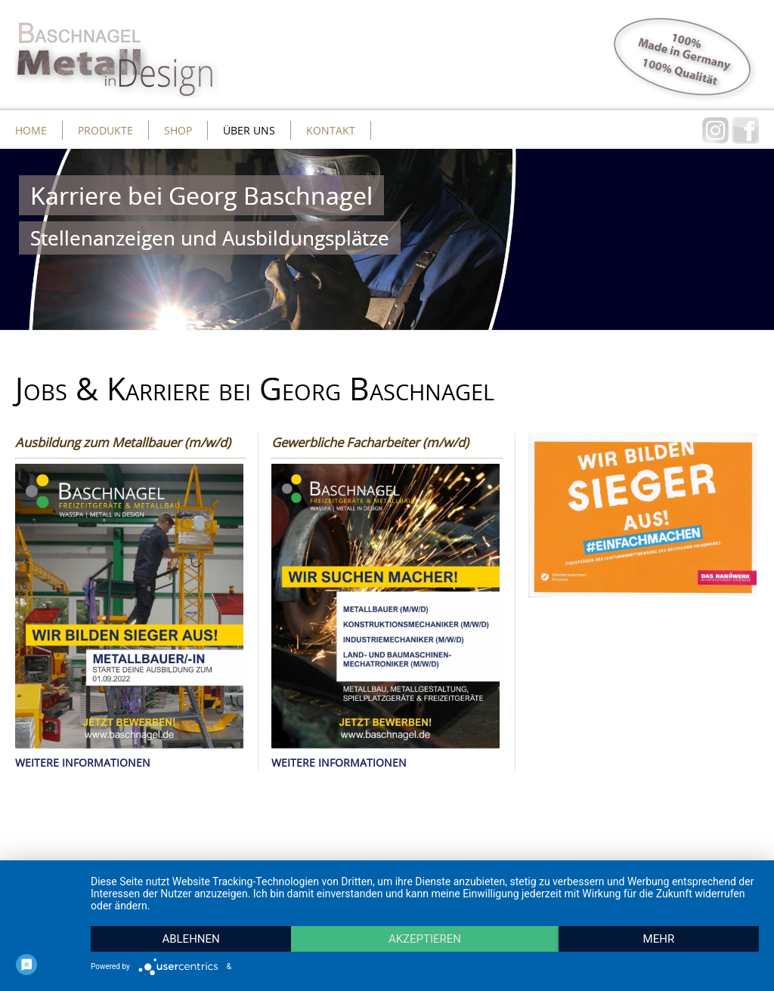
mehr (659, 939)
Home (31, 130)
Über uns (249, 130)
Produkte (105, 130)
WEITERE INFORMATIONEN (82, 762)
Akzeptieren (425, 939)
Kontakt (330, 130)
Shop (178, 130)
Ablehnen (190, 939)
